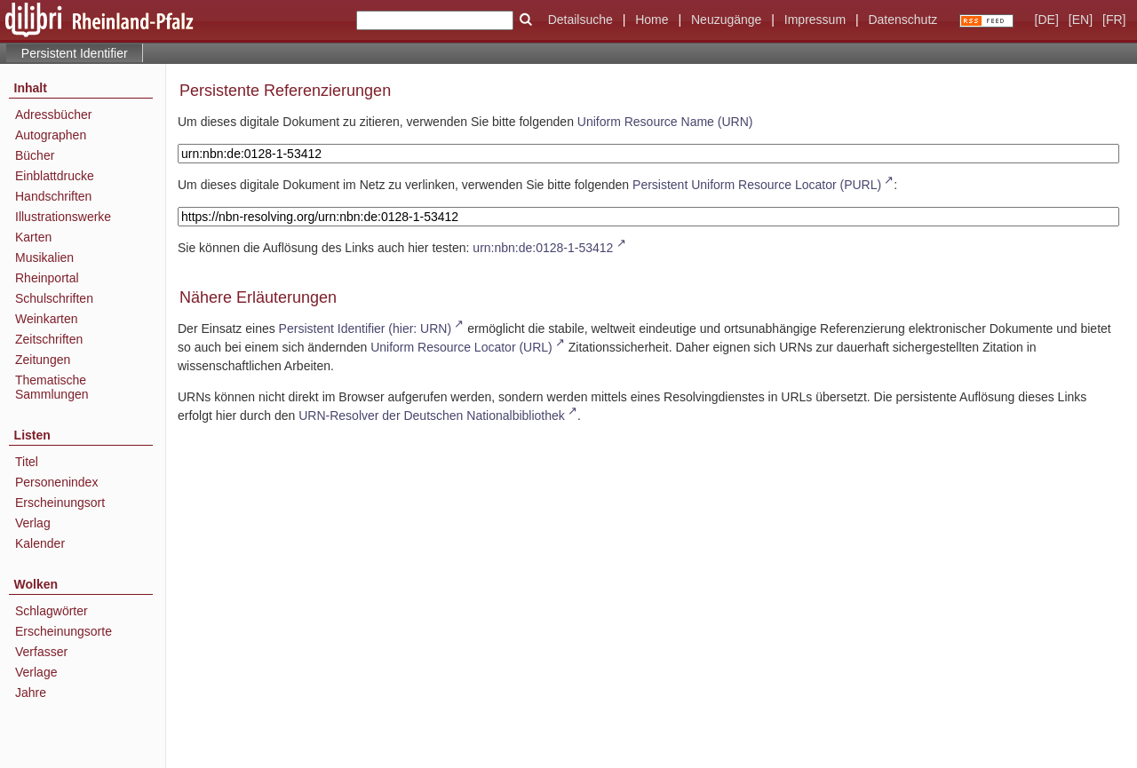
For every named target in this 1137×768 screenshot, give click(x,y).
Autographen (50, 135)
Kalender (40, 543)
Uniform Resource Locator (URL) (461, 347)
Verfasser (41, 652)
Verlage (36, 672)
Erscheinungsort (60, 502)
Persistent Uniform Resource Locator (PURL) (756, 185)
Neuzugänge (726, 19)
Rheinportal (47, 278)
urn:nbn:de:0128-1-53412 (543, 248)
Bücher (34, 155)
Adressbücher (53, 114)
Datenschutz (902, 19)
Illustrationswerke (63, 217)
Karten (33, 237)
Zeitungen (42, 359)
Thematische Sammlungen (52, 387)
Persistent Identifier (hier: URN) (365, 328)
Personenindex (56, 482)
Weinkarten (46, 319)
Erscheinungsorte (63, 631)
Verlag (33, 523)
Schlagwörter (51, 611)
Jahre (30, 692)
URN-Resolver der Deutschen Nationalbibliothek (431, 415)
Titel (26, 462)
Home (651, 19)
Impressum (815, 19)
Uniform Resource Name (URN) (665, 122)
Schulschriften (54, 298)
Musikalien (44, 257)
